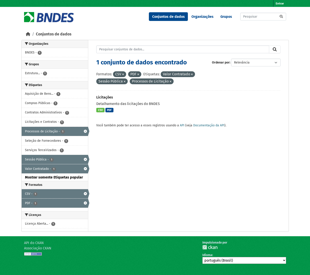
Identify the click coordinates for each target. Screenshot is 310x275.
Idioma (207, 255)
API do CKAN (34, 243)
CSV (100, 110)
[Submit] (281, 17)
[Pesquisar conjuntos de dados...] (263, 17)
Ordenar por (221, 62)
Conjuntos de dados (168, 16)
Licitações (104, 97)
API (182, 125)
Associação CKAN (37, 248)
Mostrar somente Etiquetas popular (54, 177)
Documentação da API (208, 125)
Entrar (280, 3)
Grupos (226, 16)
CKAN (210, 247)
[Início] (28, 34)
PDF (109, 110)
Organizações (202, 16)
